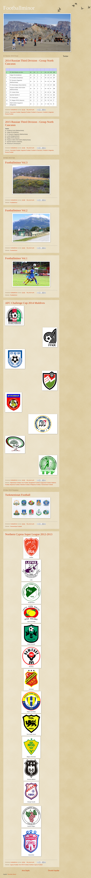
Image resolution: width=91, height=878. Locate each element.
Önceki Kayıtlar (53, 870)
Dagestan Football (26, 112)
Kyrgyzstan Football (45, 482)
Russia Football (9, 114)
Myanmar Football (14, 484)
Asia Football (24, 482)
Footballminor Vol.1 (16, 258)
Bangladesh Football (34, 482)
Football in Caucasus (36, 112)
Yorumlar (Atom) (11, 874)
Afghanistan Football (15, 482)
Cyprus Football (14, 864)
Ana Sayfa (25, 870)
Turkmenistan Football (47, 484)
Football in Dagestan (48, 112)
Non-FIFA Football (24, 864)
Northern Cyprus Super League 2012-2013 (28, 534)
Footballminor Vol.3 (16, 162)
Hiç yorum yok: (31, 109)
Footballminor (13, 202)
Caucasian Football (15, 112)
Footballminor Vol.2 (16, 210)
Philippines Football (35, 484)
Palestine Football (25, 484)
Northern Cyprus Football (35, 864)
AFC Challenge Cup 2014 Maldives (25, 302)
